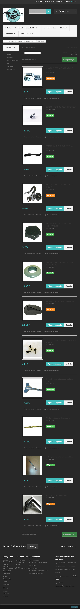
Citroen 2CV (50, 28)
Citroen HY (10, 33)
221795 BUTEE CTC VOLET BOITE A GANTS (61, 341)
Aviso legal (9, 56)
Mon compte (34, 556)
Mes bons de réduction (36, 573)
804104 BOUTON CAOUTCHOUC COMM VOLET (59, 225)
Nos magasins (10, 68)
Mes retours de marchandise (38, 562)
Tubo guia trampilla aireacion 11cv (59, 457)
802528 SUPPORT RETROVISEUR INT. (60, 147)
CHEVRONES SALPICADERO (58, 496)
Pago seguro (10, 65)
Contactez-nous (49, 1)
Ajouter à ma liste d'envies (32, 98)
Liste (76, 53)
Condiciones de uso (12, 59)
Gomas (5, 581)
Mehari (63, 28)
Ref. (47, 72)
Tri (23, 53)
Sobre (8, 62)
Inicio (8, 28)
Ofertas (5, 596)
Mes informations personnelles (38, 571)
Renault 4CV (27, 33)
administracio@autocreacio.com (64, 586)
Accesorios (6, 584)
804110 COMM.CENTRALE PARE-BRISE (60, 186)
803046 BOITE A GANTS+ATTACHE (60, 301)
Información (10, 48)
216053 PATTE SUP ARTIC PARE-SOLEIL (59, 69)
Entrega (8, 53)
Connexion (38, 1)
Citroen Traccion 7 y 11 (27, 28)
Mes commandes (34, 560)
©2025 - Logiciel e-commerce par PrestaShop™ (17, 603)
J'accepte (74, 607)
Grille (72, 53)
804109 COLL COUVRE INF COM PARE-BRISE (59, 264)
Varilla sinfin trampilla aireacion (58, 418)
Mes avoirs (32, 565)
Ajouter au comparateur (52, 98)
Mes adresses (33, 568)
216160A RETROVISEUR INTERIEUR (61, 107)
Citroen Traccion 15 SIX (6, 566)
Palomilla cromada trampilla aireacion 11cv (60, 380)
